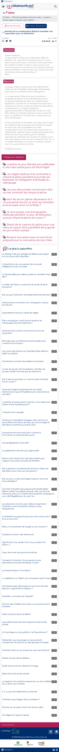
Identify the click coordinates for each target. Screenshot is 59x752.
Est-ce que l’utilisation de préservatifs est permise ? (26, 295)
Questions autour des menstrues (18, 535)
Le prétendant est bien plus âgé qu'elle (20, 451)
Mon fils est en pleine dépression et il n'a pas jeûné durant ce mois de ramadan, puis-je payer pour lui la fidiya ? (28, 202)
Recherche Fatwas (13, 26)
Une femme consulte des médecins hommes (23, 361)
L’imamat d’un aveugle (13, 412)
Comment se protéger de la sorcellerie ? (21, 699)
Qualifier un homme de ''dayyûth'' (18, 596)
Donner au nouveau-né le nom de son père (22, 707)
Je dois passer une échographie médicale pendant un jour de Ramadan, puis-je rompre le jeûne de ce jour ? (27, 215)
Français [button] (6, 1)
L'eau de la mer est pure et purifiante (19, 553)
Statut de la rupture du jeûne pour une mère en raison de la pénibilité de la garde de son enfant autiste (29, 227)
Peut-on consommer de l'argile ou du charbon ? (25, 527)
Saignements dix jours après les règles (20, 313)
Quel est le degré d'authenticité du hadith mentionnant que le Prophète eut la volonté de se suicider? (25, 392)
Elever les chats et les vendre (15, 674)
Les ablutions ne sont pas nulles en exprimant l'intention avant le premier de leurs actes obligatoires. (24, 506)
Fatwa (8, 12)
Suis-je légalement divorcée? (15, 443)
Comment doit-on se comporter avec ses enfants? (26, 650)
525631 (6, 38)
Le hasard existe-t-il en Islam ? (16, 570)
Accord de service (8, 725)
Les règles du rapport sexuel (15, 715)
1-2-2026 (54, 38)
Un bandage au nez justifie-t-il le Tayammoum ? (25, 632)
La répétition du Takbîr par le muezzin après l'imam (26, 578)
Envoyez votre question (36, 26)
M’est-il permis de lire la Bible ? (16, 614)
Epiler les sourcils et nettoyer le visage (20, 666)
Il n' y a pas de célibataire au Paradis (19, 692)
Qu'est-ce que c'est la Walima (15, 658)
